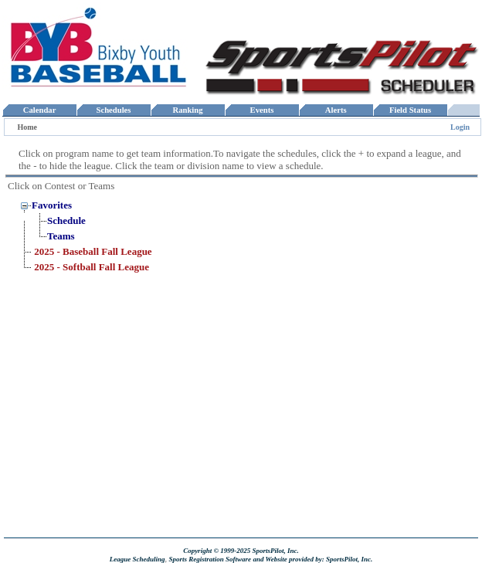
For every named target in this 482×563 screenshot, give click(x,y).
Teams (61, 236)
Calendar (39, 110)
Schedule (66, 220)
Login (460, 127)
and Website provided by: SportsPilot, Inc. (312, 559)
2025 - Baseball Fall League (92, 251)
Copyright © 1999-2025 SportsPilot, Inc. (241, 551)
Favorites (52, 205)
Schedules (113, 110)
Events (261, 110)
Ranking (187, 110)
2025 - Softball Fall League (91, 267)
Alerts (336, 110)
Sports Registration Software (209, 559)
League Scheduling (137, 559)
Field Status (410, 110)
